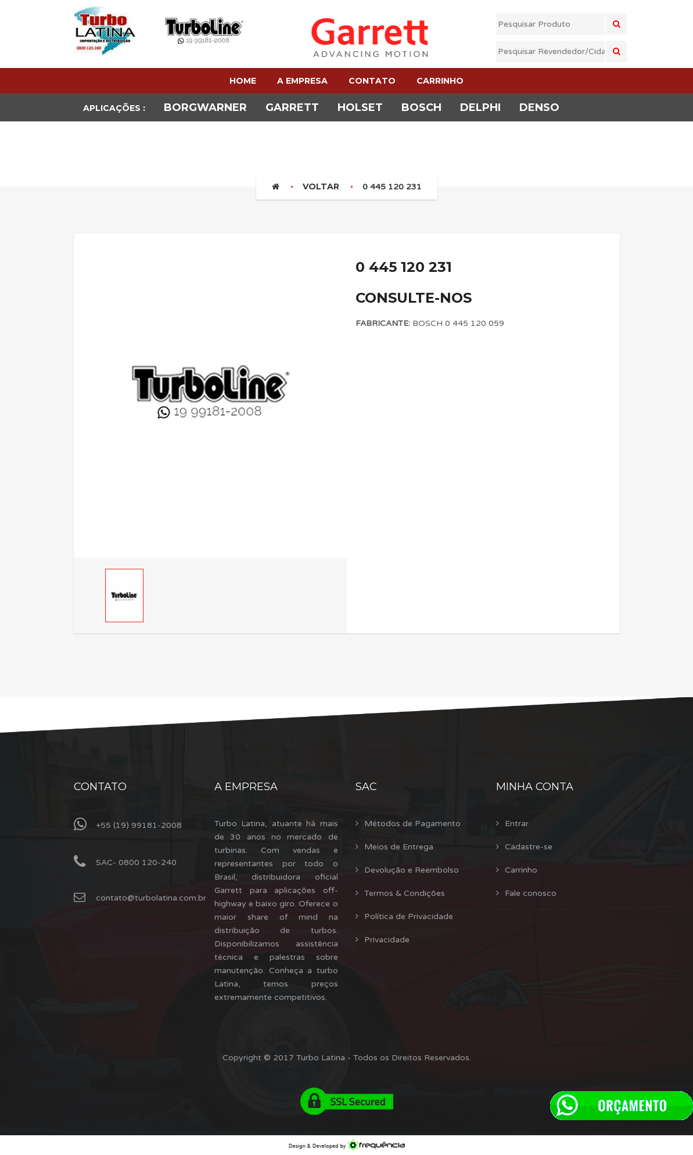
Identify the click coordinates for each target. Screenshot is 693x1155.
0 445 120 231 (392, 187)
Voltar (321, 186)
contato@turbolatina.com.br (151, 898)
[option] (210, 386)
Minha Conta (534, 786)
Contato (100, 786)
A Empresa (246, 786)
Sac (366, 786)
